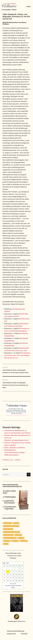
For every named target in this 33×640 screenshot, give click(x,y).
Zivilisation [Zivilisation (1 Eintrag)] (7, 540)
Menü (29, 6)
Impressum (11, 634)
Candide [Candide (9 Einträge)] (16, 522)
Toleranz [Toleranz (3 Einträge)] (21, 537)
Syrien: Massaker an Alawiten (14, 447)
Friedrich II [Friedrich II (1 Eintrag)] (15, 540)
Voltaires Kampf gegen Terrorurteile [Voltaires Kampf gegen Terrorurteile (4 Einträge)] (11, 531)
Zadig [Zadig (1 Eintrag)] (6, 543)
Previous (6, 460)
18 (7, 577)
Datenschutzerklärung (15, 631)
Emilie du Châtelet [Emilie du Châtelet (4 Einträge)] (8, 534)
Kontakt (24, 634)
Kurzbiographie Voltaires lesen (16, 621)
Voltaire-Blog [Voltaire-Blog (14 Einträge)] (7, 522)
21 (16, 577)
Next (18, 460)
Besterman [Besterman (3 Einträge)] (18, 534)
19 (10, 577)
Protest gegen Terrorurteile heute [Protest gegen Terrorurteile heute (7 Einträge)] (11, 525)
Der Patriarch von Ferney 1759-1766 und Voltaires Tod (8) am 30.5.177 (17, 355)
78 (16, 460)
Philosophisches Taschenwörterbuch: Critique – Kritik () (15, 452)
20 (13, 577)
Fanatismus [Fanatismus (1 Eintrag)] (24, 540)
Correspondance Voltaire (9, 9)
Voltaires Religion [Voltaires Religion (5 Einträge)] (8, 528)
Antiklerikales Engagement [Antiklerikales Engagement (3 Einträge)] (10, 537)
